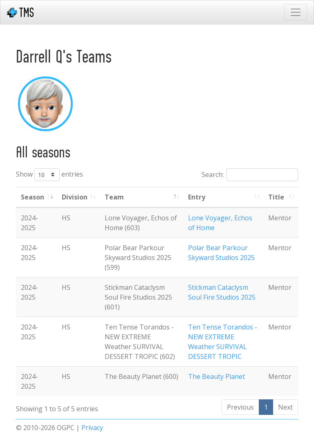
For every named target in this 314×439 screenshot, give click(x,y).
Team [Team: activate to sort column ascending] (114, 197)
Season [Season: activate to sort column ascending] (32, 197)
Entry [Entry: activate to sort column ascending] (196, 197)
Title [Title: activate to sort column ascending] (276, 197)
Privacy (92, 427)
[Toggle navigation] (295, 12)
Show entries (49, 174)
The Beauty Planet (216, 376)
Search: (250, 174)
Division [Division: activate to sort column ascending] (74, 197)
